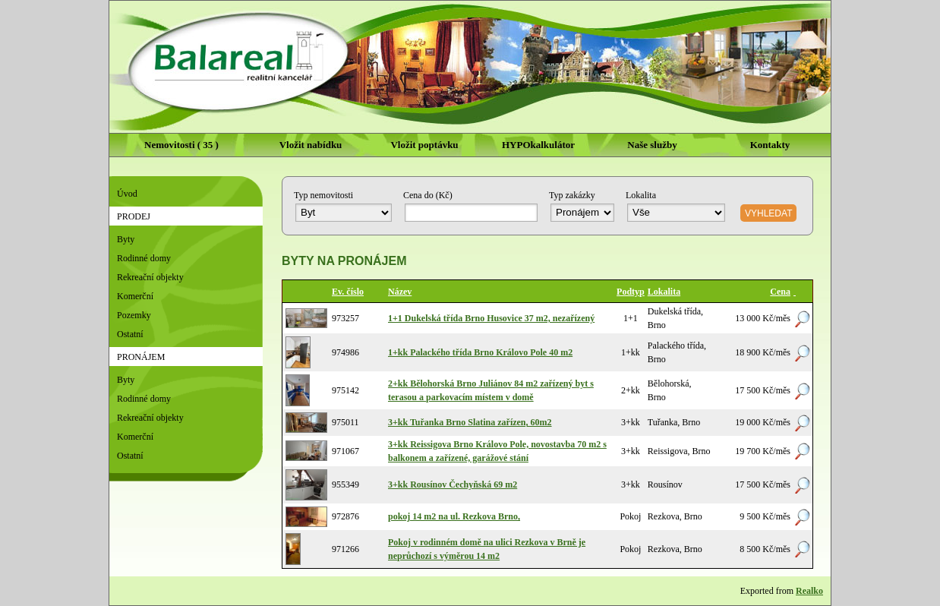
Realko (809, 590)
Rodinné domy (144, 258)
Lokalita (664, 291)
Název (400, 291)
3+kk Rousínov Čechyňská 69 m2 (452, 484)
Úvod (127, 193)
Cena (780, 291)
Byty (125, 239)
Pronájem (141, 357)
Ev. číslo (348, 291)
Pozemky (134, 315)
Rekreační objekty (150, 277)
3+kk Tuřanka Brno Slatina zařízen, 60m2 (470, 422)
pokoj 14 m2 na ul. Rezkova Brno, (454, 516)
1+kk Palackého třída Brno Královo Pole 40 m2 (480, 352)
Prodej (133, 216)
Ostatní (130, 334)
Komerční (135, 296)
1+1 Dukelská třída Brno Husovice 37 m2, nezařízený (491, 318)
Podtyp (631, 291)
